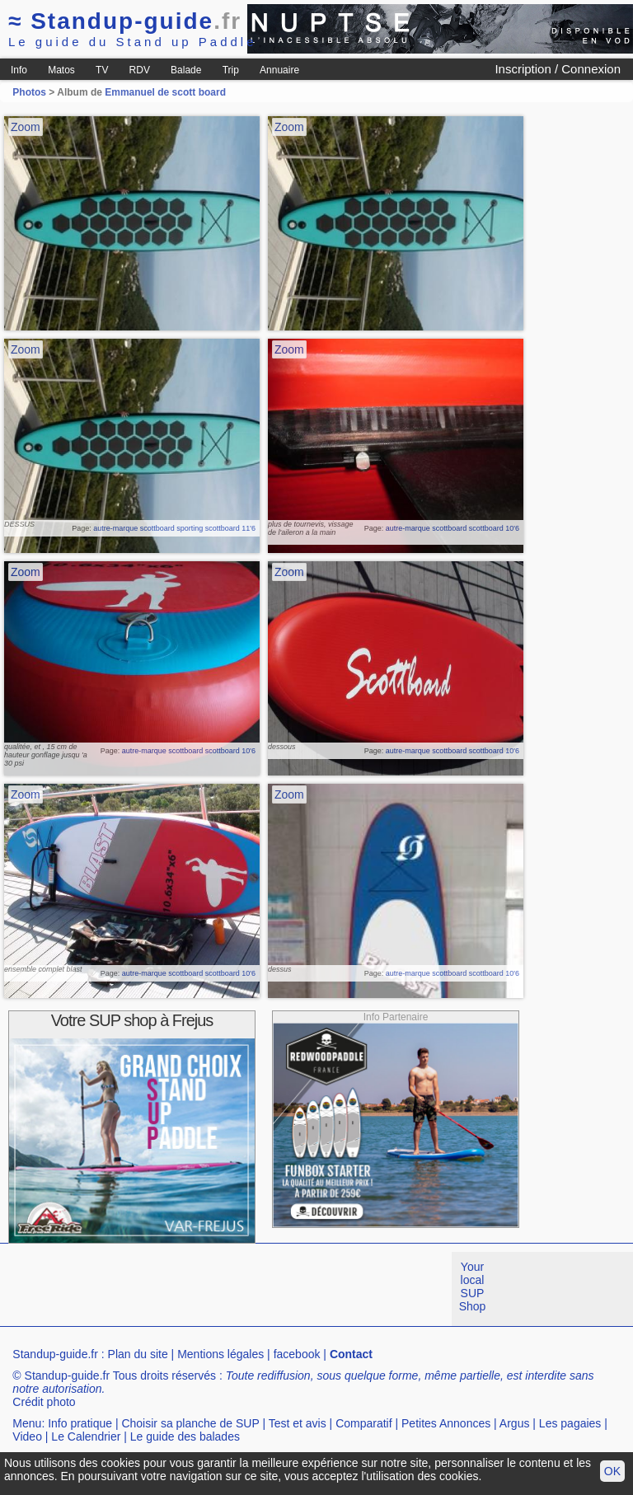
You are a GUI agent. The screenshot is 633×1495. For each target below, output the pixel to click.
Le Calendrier (85, 1436)
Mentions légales (220, 1354)
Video (27, 1436)
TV (102, 70)
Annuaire (279, 70)
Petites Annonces (445, 1423)
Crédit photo (43, 1401)
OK (612, 1471)
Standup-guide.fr (55, 1354)
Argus (514, 1423)
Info (19, 70)
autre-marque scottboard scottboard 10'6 (452, 528)
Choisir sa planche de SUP (190, 1423)
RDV (139, 70)
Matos (61, 70)
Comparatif (363, 1423)
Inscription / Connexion (558, 69)
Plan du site (138, 1354)
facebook (297, 1354)
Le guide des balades (185, 1436)
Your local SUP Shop (472, 1286)
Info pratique (80, 1423)
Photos (29, 92)
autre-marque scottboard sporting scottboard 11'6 (174, 528)
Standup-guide (124, 21)
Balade (186, 70)
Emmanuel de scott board (165, 92)
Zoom (25, 127)
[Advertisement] (300, 1289)
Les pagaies (570, 1423)
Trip (231, 70)
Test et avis (297, 1423)
